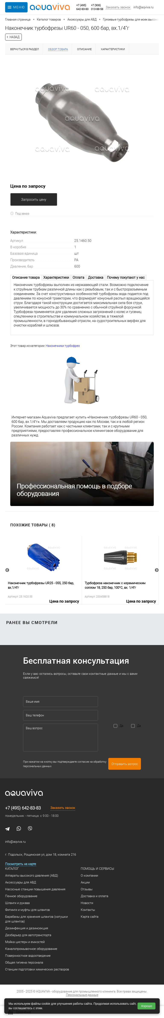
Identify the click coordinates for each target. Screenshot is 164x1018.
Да (121, 726)
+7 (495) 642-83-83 (23, 808)
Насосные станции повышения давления (35, 889)
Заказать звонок (118, 7)
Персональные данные (82, 995)
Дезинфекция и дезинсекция (26, 928)
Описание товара (26, 277)
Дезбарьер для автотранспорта (28, 935)
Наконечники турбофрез (63, 345)
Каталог (12, 869)
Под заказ (19, 213)
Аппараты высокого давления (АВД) (31, 875)
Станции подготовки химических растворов (37, 969)
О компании (89, 875)
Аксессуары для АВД (20, 882)
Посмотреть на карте (20, 864)
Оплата (78, 277)
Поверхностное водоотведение (28, 956)
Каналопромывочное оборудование (31, 949)
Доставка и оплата (94, 896)
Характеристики (56, 277)
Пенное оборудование (21, 896)
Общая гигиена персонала (24, 962)
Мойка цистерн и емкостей (25, 942)
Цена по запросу (27, 186)
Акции (85, 882)
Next (157, 570)
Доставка (95, 277)
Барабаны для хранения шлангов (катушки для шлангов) (36, 919)
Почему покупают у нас (126, 277)
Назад (14, 37)
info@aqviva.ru (143, 7)
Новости (87, 903)
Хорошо (146, 1006)
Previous (7, 570)
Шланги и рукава (17, 903)
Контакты (88, 910)
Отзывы (86, 889)
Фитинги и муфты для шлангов (27, 910)
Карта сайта (89, 917)
